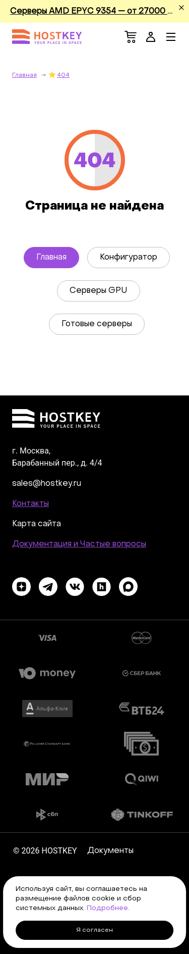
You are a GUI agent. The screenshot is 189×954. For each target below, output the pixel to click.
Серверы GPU (99, 291)
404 (63, 75)
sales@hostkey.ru (46, 484)
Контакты (30, 504)
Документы (110, 851)
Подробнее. (108, 908)
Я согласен (94, 930)
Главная (51, 258)
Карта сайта (36, 524)
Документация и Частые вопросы (79, 544)
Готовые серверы (96, 324)
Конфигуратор (128, 258)
